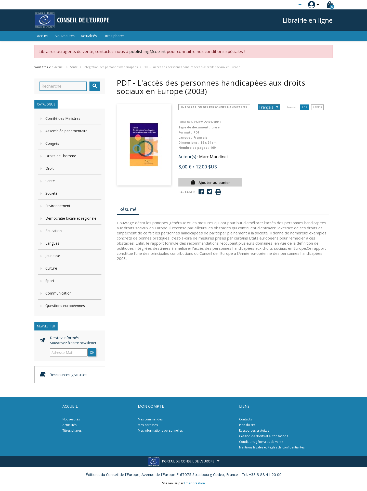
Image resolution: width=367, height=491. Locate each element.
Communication (58, 293)
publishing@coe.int (147, 51)
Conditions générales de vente (261, 442)
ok (92, 352)
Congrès (52, 143)
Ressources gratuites (254, 430)
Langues (52, 243)
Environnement (57, 205)
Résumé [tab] (128, 209)
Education (53, 230)
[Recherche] (63, 86)
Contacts (245, 419)
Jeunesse (52, 255)
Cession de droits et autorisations (263, 436)
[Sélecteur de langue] (289, 5)
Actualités (89, 35)
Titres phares (114, 35)
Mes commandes (150, 419)
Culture (51, 268)
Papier (317, 107)
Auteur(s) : (188, 156)
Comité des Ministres (62, 118)
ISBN (182, 122)
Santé (50, 180)
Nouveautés (65, 35)
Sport (49, 280)
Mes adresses (148, 425)
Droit (49, 168)
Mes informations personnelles (160, 430)
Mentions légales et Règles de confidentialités (272, 447)
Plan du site (247, 425)
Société (51, 193)
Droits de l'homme (60, 155)
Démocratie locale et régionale (70, 218)
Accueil (42, 35)
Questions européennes (65, 305)
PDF (304, 107)
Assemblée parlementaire (66, 130)
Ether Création (194, 483)
